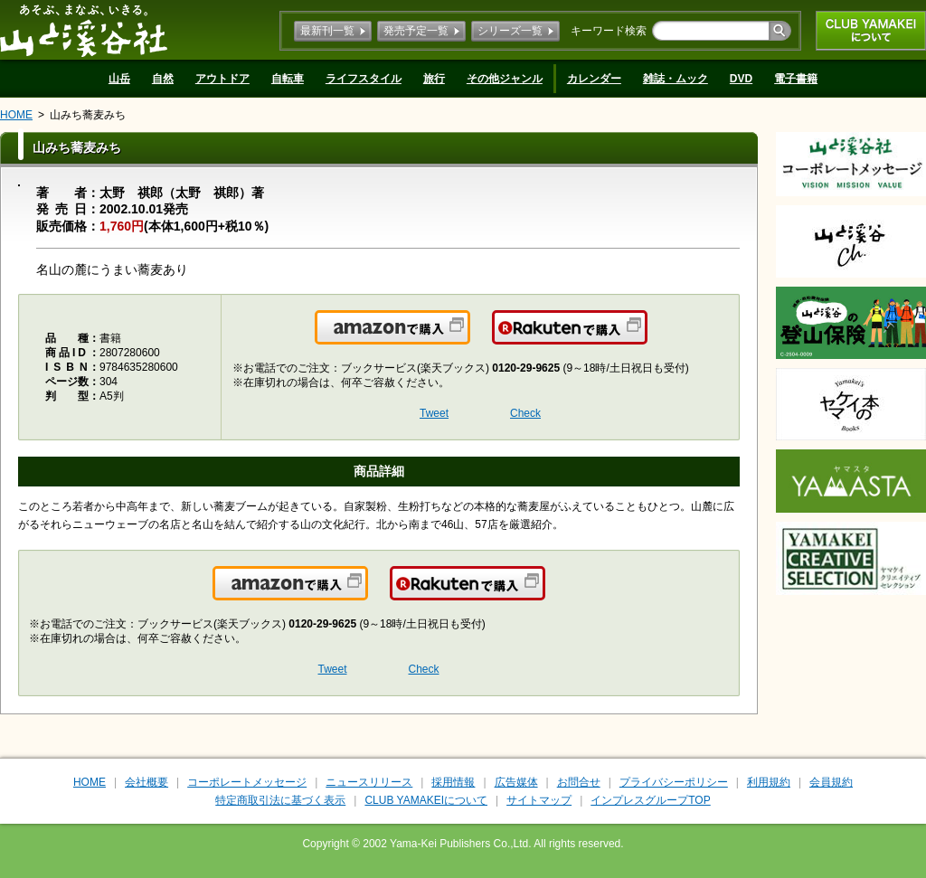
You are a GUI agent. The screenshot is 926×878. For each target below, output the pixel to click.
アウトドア (222, 78)
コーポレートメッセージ (247, 782)
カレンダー (594, 78)
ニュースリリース (369, 782)
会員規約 (831, 782)
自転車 (287, 78)
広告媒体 (516, 782)
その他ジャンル (505, 78)
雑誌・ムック (675, 78)
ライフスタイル (364, 78)
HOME (16, 115)
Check (525, 413)
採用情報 (453, 782)
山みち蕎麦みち (88, 115)
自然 (163, 78)
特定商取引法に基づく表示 (280, 800)
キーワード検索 (609, 30)
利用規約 (768, 782)
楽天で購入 (646, 338)
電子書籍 (795, 78)
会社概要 (146, 782)
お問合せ (578, 782)
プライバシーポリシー (673, 782)
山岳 (119, 78)
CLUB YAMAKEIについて (871, 31)
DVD (741, 78)
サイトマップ (539, 800)
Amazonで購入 (469, 338)
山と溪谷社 (83, 30)
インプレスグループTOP (650, 800)
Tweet (434, 413)
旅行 (434, 78)
